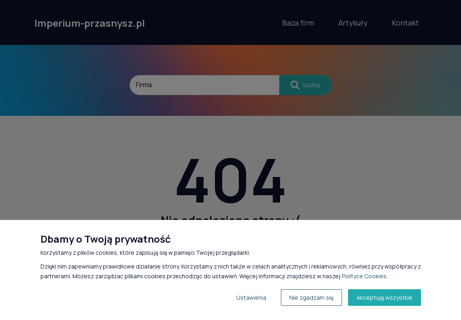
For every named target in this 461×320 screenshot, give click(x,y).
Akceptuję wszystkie (384, 297)
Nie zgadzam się (311, 297)
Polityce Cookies (364, 276)
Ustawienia (251, 297)
